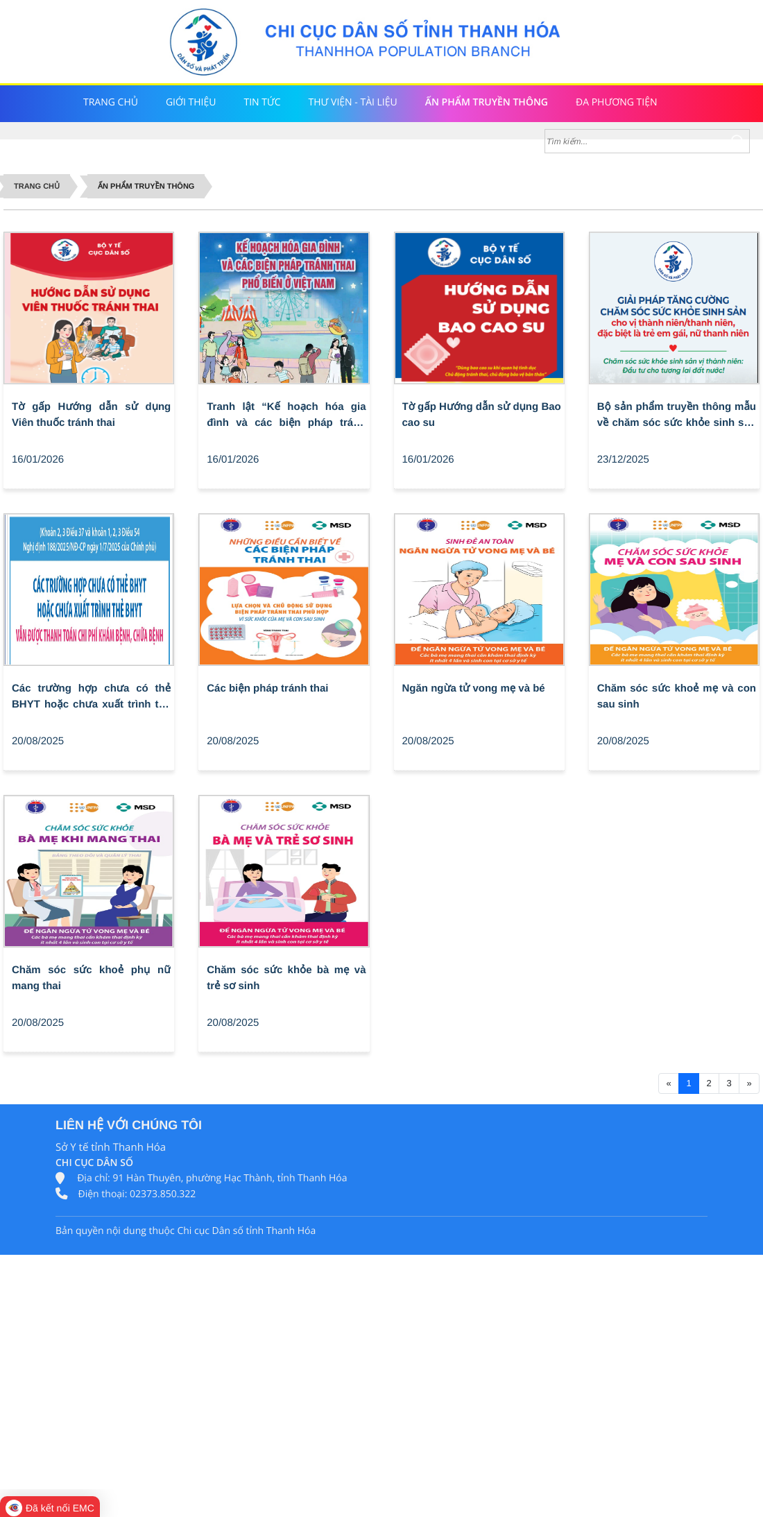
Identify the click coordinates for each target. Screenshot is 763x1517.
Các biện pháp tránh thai (267, 688)
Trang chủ (37, 186)
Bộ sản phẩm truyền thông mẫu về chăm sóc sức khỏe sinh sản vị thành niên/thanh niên (676, 416)
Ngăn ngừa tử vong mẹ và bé (473, 688)
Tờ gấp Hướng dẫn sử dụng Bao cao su (481, 415)
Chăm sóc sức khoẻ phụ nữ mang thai (91, 978)
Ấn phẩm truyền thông (146, 186)
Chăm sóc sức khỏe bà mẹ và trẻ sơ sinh (286, 978)
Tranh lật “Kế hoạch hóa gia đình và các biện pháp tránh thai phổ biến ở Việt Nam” (286, 416)
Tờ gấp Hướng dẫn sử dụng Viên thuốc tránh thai (91, 415)
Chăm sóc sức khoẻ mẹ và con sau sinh (676, 696)
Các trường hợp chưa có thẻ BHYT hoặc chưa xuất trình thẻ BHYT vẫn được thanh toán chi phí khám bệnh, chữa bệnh (91, 697)
